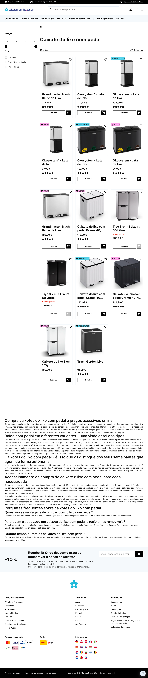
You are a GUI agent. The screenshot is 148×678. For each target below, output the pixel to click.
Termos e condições (34, 673)
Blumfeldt (79, 605)
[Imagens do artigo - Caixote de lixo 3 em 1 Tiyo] (56, 341)
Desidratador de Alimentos (16, 624)
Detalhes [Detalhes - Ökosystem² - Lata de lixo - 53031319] (53, 179)
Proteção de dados (13, 673)
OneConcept (80, 624)
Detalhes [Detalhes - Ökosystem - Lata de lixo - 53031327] (124, 179)
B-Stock (120, 18)
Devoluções (116, 609)
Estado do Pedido (118, 613)
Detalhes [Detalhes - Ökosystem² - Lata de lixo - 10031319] (88, 113)
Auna (77, 602)
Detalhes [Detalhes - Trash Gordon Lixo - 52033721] (88, 380)
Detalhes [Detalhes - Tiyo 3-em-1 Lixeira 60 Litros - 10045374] (53, 314)
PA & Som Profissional (14, 602)
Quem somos (116, 602)
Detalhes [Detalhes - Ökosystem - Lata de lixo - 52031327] (88, 179)
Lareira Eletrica (11, 613)
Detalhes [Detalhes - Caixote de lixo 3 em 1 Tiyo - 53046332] (53, 380)
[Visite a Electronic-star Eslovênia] (86, 657)
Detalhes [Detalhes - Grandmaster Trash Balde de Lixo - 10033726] (53, 113)
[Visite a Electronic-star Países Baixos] (76, 657)
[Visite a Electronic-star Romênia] (81, 652)
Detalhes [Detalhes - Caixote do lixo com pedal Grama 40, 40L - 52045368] (88, 314)
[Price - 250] (30, 41)
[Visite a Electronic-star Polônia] (95, 647)
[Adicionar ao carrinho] (68, 112)
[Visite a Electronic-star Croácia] (76, 652)
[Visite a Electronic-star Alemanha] (76, 641)
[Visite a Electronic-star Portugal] (81, 657)
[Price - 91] (12, 41)
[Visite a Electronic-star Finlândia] (90, 652)
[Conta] (131, 9)
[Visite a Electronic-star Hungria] (90, 647)
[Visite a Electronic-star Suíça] (86, 641)
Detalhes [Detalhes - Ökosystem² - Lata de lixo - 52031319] (124, 113)
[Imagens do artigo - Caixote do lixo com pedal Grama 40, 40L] (92, 206)
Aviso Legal (51, 673)
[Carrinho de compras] (141, 9)
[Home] (43, 27)
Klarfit (78, 620)
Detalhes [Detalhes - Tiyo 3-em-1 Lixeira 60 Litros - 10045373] (124, 246)
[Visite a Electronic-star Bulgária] (86, 652)
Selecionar (136, 50)
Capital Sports (81, 609)
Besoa (78, 617)
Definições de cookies (120, 627)
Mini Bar (8, 617)
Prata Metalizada (17, 62)
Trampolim (9, 605)
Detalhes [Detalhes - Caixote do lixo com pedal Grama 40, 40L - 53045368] (88, 246)
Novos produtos (105, 18)
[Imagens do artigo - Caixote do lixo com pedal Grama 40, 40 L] (127, 273)
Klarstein (79, 613)
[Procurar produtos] (83, 9)
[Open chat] (143, 673)
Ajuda (113, 605)
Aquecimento (10, 609)
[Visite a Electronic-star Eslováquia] (81, 647)
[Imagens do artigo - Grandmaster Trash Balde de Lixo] (56, 73)
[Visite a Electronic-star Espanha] (76, 647)
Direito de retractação (120, 617)
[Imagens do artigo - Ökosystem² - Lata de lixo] (92, 73)
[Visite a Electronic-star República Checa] (86, 647)
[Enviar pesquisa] (50, 9)
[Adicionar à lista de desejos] (70, 59)
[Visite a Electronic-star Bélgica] (95, 652)
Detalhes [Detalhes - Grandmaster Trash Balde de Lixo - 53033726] (53, 246)
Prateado (13, 67)
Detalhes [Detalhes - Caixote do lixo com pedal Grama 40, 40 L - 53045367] (124, 314)
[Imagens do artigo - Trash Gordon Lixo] (92, 341)
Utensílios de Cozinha (14, 620)
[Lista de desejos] (136, 9)
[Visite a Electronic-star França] (90, 641)
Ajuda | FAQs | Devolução (133, 2)
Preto (12, 58)
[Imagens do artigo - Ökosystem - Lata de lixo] (92, 139)
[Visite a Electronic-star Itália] (95, 641)
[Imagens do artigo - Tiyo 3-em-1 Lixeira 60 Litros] (127, 206)
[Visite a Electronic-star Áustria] (81, 641)
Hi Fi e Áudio (10, 628)
